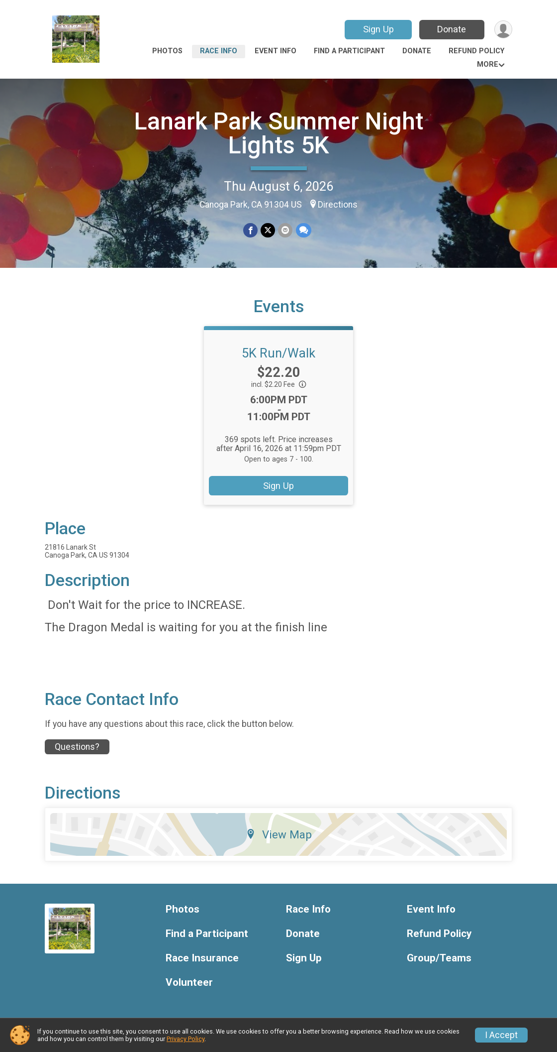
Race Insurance (202, 958)
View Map (279, 834)
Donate (451, 29)
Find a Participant (349, 51)
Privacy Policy (185, 1039)
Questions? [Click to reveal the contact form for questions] (77, 747)
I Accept (501, 1035)
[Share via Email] (285, 230)
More (487, 64)
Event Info (275, 51)
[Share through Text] (303, 230)
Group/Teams (439, 958)
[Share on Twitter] (268, 230)
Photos (167, 51)
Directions (338, 205)
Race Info (218, 51)
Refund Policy (476, 51)
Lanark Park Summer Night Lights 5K (278, 133)
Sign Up (378, 29)
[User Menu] (503, 29)
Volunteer (189, 982)
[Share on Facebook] (250, 230)
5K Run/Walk (278, 353)
